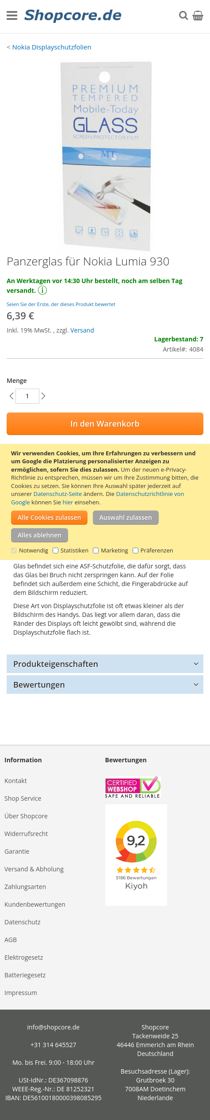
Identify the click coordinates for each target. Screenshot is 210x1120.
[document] (106, 502)
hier (67, 502)
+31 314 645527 (53, 1045)
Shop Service (22, 798)
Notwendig (33, 550)
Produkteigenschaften (55, 663)
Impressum (20, 992)
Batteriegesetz (25, 975)
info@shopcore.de (53, 1027)
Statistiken (74, 550)
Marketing (114, 550)
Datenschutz (22, 922)
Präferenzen (157, 550)
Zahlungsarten (25, 886)
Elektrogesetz (23, 957)
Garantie (16, 851)
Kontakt (15, 780)
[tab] (105, 664)
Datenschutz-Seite (58, 494)
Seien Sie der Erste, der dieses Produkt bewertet (61, 304)
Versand (82, 330)
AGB (10, 939)
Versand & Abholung (34, 869)
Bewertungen (39, 684)
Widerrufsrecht (26, 833)
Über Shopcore (26, 816)
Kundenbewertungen (34, 904)
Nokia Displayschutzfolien (51, 46)
